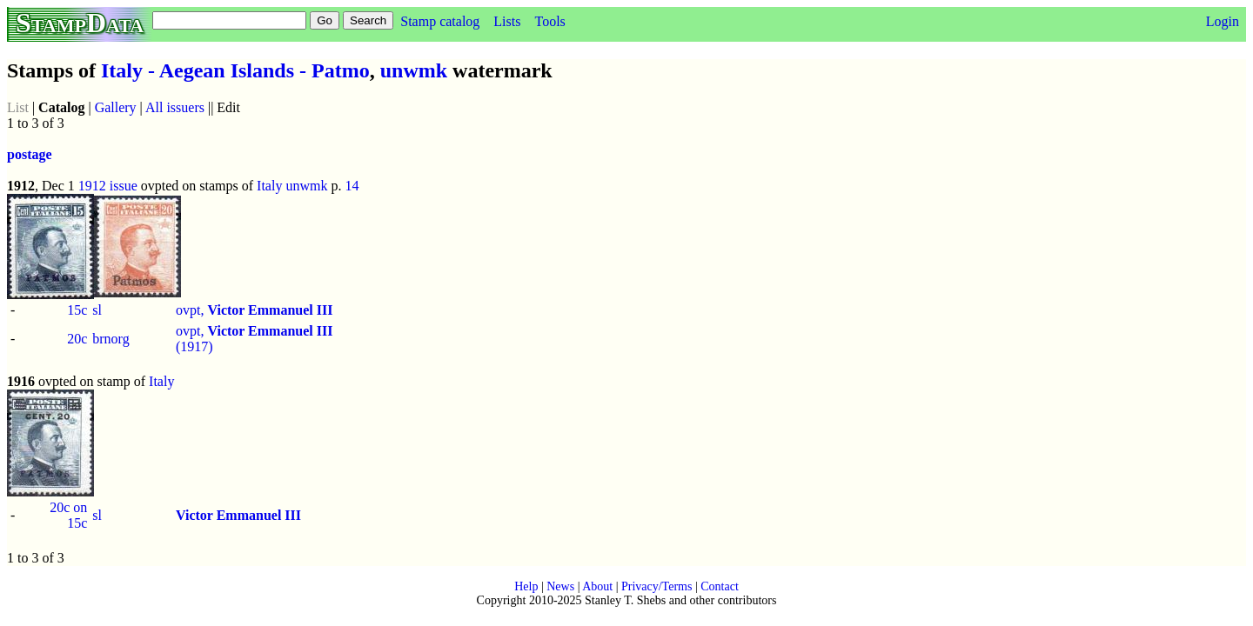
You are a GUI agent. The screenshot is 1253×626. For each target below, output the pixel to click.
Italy (269, 185)
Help (526, 586)
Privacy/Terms (656, 586)
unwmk (413, 70)
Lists (506, 21)
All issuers (174, 107)
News (560, 586)
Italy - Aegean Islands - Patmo (235, 70)
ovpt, (254, 310)
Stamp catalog (439, 21)
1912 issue (107, 185)
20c (77, 338)
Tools (549, 21)
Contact (719, 586)
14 (351, 185)
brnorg (110, 338)
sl (97, 310)
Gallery (116, 107)
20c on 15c (68, 515)
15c (77, 310)
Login (1222, 21)
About (597, 586)
